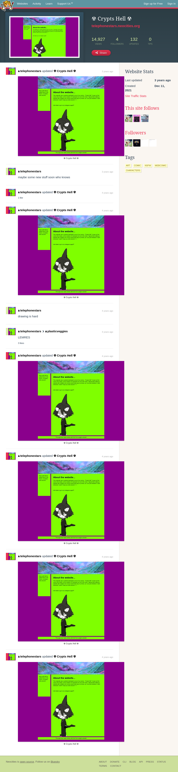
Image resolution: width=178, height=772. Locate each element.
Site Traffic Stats (135, 96)
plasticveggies (56, 331)
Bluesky (55, 761)
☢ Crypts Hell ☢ (65, 71)
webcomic (160, 165)
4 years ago (107, 193)
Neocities (11, 761)
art (128, 165)
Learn (49, 3)
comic (137, 165)
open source (27, 761)
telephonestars (29, 71)
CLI (124, 761)
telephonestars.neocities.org (116, 26)
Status (161, 761)
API (141, 761)
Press (150, 761)
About (103, 761)
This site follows (142, 108)
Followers (135, 132)
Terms (103, 766)
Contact (115, 766)
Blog (132, 761)
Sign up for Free (153, 3)
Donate (115, 761)
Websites (22, 3)
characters (133, 170)
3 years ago (107, 71)
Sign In (171, 3)
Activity (36, 3)
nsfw (148, 165)
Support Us (65, 3)
